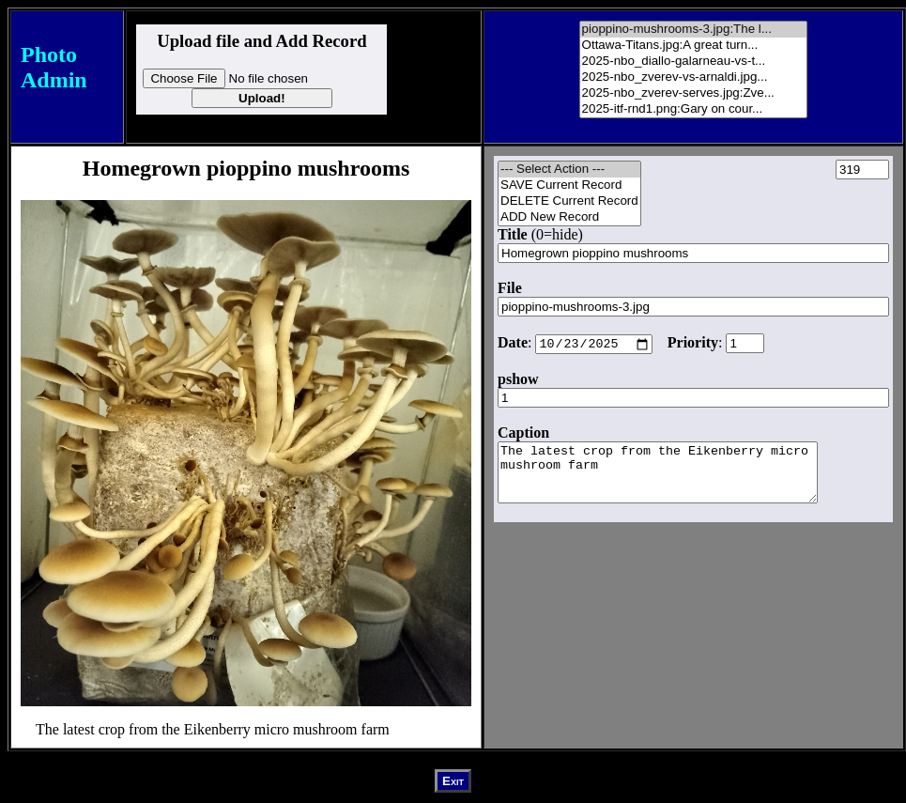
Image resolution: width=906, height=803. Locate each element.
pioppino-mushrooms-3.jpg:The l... (693, 30)
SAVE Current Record (569, 185)
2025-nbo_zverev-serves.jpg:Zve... (693, 93)
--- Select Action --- (569, 170)
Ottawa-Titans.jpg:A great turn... (693, 46)
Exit (453, 781)
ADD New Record (569, 217)
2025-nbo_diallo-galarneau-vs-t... (693, 61)
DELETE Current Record (569, 201)
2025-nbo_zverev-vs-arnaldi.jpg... (693, 77)
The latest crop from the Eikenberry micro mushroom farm (676, 480)
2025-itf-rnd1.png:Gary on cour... (693, 109)
